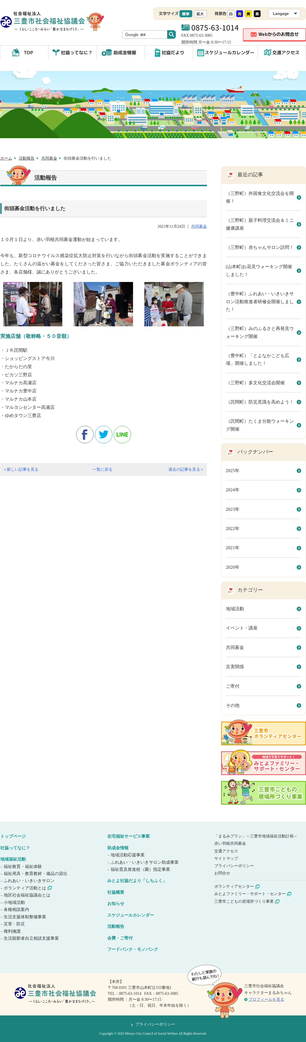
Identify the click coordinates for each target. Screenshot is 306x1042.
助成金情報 (125, 52)
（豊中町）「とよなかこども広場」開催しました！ (257, 359)
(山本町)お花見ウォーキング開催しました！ (259, 270)
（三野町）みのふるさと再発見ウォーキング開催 (260, 332)
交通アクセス (285, 52)
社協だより (173, 52)
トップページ (13, 836)
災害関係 (235, 666)
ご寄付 (232, 686)
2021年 (232, 547)
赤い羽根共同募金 (230, 843)
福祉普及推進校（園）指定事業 (141, 869)
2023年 (232, 509)
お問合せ (222, 873)
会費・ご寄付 (120, 938)
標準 (185, 13)
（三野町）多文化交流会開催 (255, 382)
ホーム (6, 158)
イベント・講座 (242, 628)
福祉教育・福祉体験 (23, 866)
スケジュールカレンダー (229, 52)
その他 (232, 705)
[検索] (145, 34)
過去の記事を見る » (185, 469)
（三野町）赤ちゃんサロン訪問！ (260, 247)
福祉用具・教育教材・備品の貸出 (36, 873)
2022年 (232, 528)
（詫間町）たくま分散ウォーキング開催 (260, 425)
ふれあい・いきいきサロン (30, 880)
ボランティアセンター (237, 886)
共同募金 (49, 158)
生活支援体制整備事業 (25, 917)
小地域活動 (15, 902)
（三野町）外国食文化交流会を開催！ (260, 197)
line (122, 434)
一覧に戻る (102, 469)
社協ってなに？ (77, 52)
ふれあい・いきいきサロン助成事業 (145, 862)
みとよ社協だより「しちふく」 (137, 880)
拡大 (200, 13)
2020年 (232, 567)
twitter (103, 434)
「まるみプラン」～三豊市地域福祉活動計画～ (256, 836)
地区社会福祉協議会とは (27, 895)
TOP (28, 52)
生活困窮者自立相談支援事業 (32, 938)
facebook (85, 434)
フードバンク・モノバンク (132, 949)
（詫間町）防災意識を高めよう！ (260, 402)
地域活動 (235, 608)
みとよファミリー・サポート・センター (252, 894)
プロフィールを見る (266, 999)
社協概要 (115, 892)
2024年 (232, 489)
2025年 (232, 470)
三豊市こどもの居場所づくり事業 (246, 901)
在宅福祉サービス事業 (128, 836)
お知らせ (115, 903)
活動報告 (27, 158)
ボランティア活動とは (28, 888)
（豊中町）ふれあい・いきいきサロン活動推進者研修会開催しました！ (260, 301)
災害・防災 (15, 924)
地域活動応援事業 (128, 855)
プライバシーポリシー (234, 866)
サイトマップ (226, 858)
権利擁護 (13, 931)
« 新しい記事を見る (21, 469)
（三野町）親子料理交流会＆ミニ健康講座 (260, 224)
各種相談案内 (17, 909)
